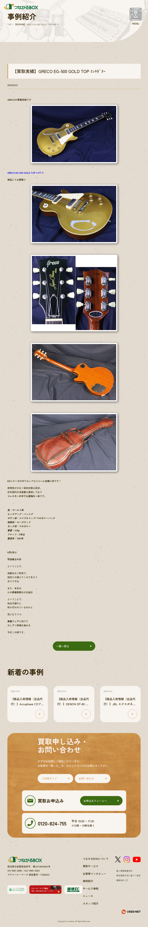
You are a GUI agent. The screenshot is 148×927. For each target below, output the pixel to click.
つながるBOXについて (96, 859)
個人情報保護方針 (124, 870)
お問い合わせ (86, 778)
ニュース (88, 896)
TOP (9, 24)
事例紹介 (88, 881)
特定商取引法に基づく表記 (128, 875)
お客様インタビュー (94, 873)
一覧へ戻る (62, 646)
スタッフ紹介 (90, 903)
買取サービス (90, 866)
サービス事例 (90, 888)
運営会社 (120, 880)
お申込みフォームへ (95, 801)
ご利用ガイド (49, 778)
